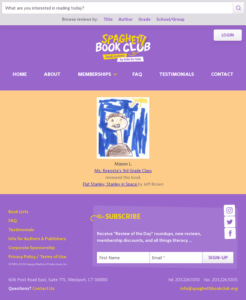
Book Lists (18, 211)
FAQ (12, 220)
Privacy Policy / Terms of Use (37, 256)
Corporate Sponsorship (31, 247)
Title (108, 19)
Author (125, 19)
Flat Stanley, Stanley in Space (110, 184)
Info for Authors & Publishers (37, 238)
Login (228, 35)
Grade (144, 19)
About (52, 74)
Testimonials (176, 74)
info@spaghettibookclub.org (209, 288)
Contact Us (43, 288)
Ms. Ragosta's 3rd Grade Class (123, 170)
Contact (222, 74)
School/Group (170, 19)
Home (20, 74)
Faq (137, 74)
